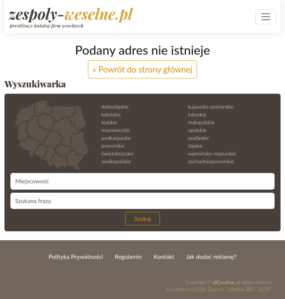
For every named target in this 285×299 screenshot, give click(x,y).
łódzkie (109, 122)
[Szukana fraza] (142, 201)
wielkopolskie (116, 161)
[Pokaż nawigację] (265, 16)
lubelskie (111, 114)
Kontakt (164, 256)
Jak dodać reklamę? (211, 256)
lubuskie (197, 114)
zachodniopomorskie (211, 161)
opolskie (197, 130)
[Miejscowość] (142, 181)
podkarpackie (116, 138)
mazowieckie (115, 130)
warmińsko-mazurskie (212, 153)
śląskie (195, 145)
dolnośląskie (114, 106)
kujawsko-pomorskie (211, 106)
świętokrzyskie (117, 153)
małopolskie (201, 122)
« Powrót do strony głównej (143, 69)
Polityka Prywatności (76, 256)
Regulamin (128, 256)
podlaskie (198, 138)
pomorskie (113, 145)
